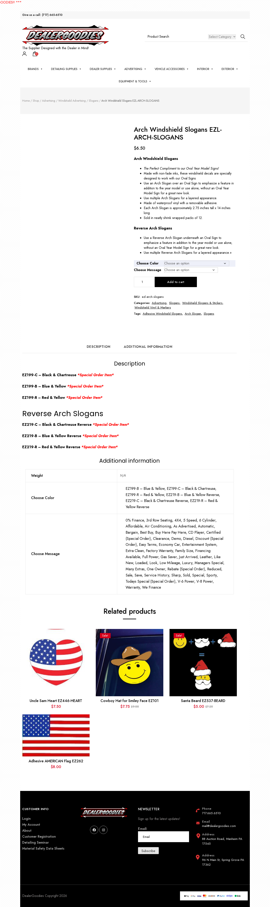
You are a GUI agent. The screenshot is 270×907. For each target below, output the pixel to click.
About (27, 830)
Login (26, 818)
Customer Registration (39, 836)
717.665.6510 (211, 813)
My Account (31, 824)
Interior (205, 69)
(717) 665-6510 (52, 15)
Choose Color (148, 263)
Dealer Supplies (103, 69)
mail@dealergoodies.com (219, 826)
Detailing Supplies (66, 69)
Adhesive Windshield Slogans (162, 313)
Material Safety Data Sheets (43, 848)
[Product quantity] (144, 282)
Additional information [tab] (148, 346)
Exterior (230, 69)
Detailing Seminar (35, 842)
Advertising (135, 69)
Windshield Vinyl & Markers (152, 307)
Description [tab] (98, 346)
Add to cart (175, 282)
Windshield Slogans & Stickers (202, 303)
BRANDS (35, 69)
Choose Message (147, 270)
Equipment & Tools (135, 81)
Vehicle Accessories (172, 69)
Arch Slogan (193, 313)
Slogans (174, 303)
